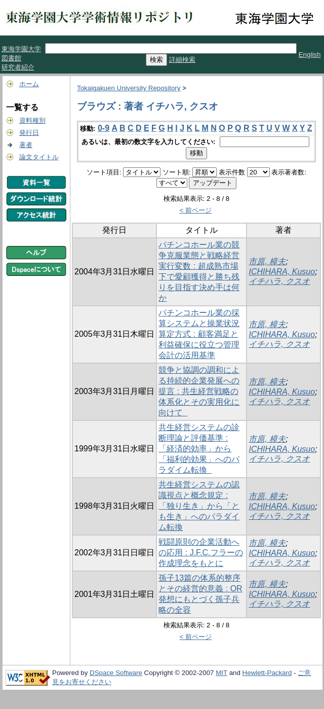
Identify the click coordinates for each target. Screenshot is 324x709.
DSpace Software (116, 673)
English (310, 54)
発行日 (29, 132)
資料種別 (32, 120)
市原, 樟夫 (267, 261)
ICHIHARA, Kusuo (282, 271)
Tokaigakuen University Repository (128, 88)
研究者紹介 (18, 67)
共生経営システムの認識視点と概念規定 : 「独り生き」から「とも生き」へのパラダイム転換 (198, 505)
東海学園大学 (21, 49)
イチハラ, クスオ (279, 281)
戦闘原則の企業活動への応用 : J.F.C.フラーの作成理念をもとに (200, 553)
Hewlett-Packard (267, 673)
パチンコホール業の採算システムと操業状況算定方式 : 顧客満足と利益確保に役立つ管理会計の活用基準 (198, 334)
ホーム (29, 84)
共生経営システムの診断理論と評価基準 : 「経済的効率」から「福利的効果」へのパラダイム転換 (198, 448)
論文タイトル (39, 157)
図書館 (11, 58)
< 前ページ (195, 210)
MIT (221, 673)
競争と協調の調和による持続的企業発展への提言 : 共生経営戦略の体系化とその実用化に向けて (198, 391)
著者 (25, 145)
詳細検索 (182, 59)
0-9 (103, 128)
